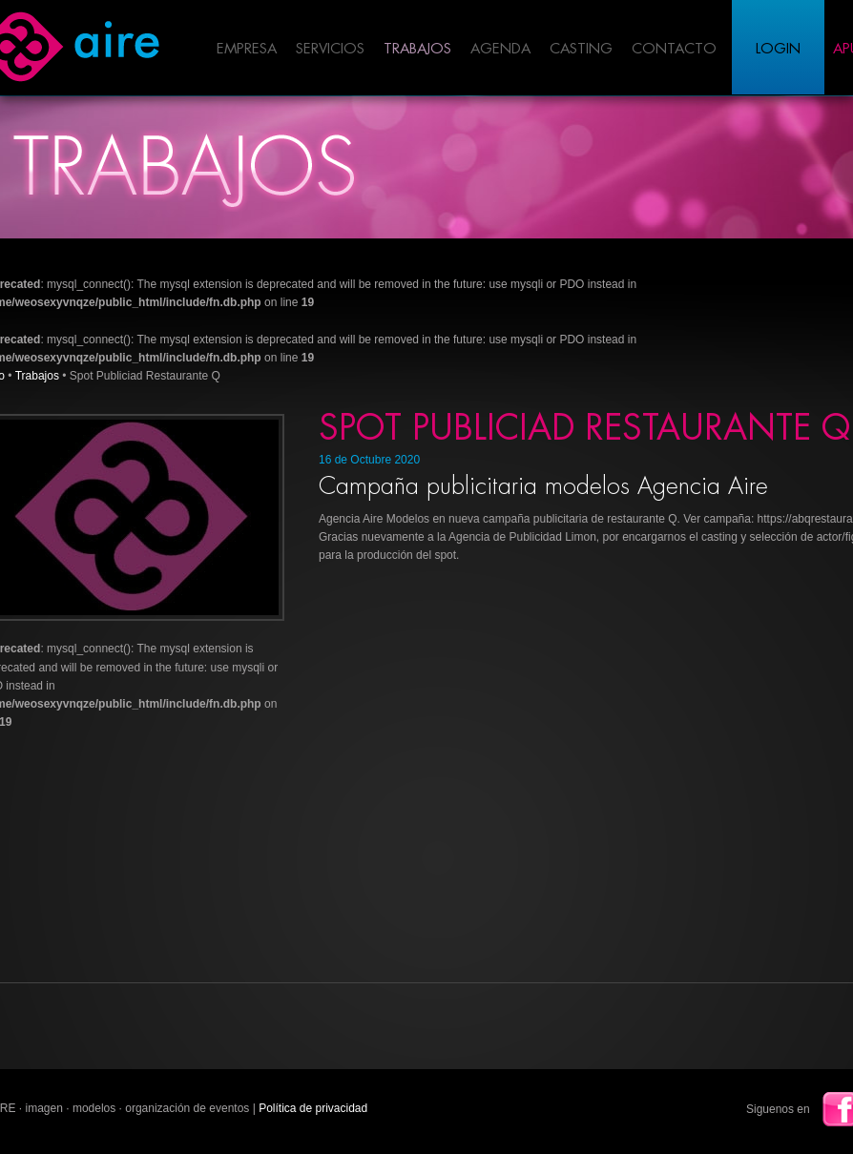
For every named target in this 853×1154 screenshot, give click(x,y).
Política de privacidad (313, 1108)
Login (778, 49)
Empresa (247, 49)
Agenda (500, 49)
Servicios (330, 49)
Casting (581, 49)
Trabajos (417, 49)
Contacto (674, 49)
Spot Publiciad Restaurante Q (584, 428)
